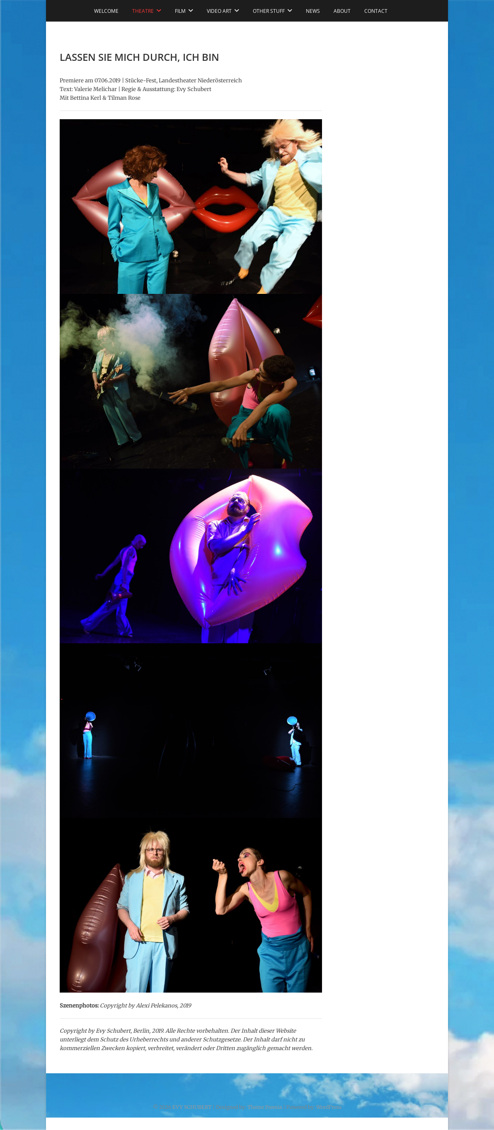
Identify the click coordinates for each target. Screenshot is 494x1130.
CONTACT (375, 10)
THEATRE (143, 10)
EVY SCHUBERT (191, 1107)
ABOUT (342, 10)
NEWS (313, 10)
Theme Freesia (264, 1107)
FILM (180, 10)
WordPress (328, 1107)
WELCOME (106, 10)
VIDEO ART (219, 10)
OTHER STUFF (269, 10)
